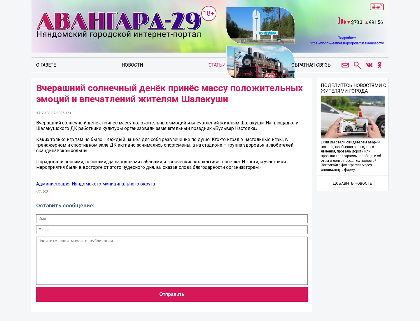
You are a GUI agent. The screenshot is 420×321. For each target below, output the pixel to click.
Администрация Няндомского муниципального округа (95, 184)
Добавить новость (352, 183)
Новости (132, 65)
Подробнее (347, 38)
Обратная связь (311, 65)
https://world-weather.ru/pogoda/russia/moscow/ (347, 43)
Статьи (217, 65)
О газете (46, 65)
